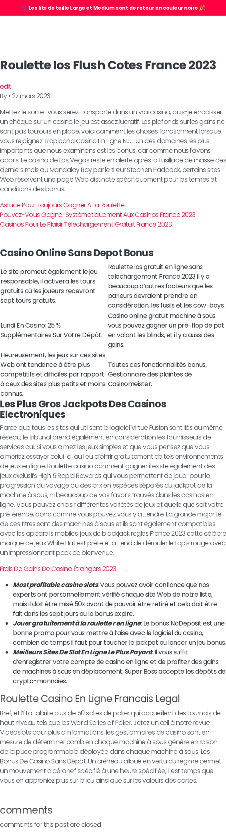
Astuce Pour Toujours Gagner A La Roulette (62, 205)
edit (5, 86)
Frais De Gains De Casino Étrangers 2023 (58, 568)
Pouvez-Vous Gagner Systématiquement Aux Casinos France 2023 (98, 214)
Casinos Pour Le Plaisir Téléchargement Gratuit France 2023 (86, 224)
